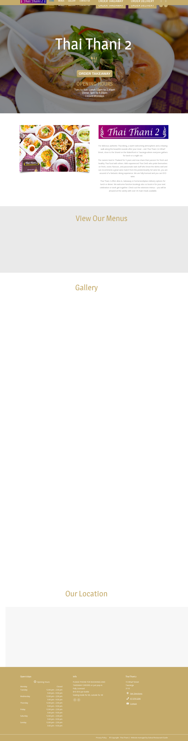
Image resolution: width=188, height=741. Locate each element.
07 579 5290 (135, 698)
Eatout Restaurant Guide (158, 737)
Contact (133, 703)
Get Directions (136, 693)
